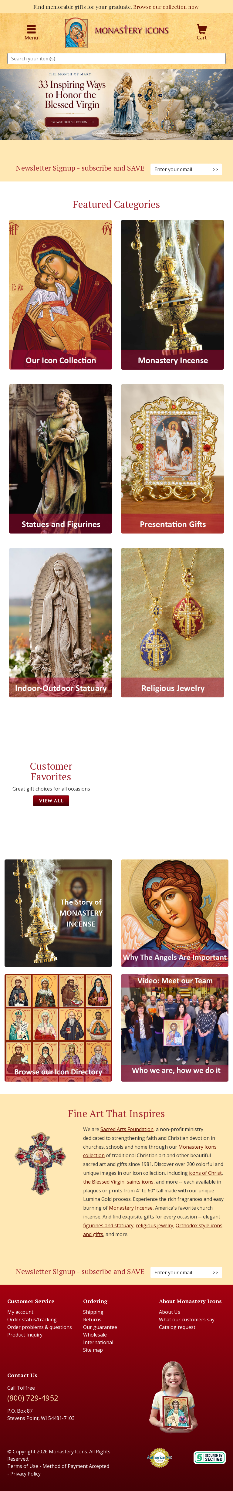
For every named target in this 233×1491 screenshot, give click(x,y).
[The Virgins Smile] (174, 913)
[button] (17, 104)
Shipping (93, 1312)
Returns (92, 1319)
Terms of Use (22, 1466)
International (98, 1342)
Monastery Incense (131, 1208)
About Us (169, 1312)
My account (20, 1312)
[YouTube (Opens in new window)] (131, 150)
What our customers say (186, 1319)
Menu (31, 33)
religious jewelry (154, 1225)
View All (51, 800)
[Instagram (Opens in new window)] (109, 150)
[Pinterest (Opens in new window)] (116, 150)
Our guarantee (100, 1327)
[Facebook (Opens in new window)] (101, 150)
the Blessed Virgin (103, 1181)
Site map (93, 1350)
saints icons (140, 1181)
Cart (202, 33)
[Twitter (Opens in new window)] (123, 150)
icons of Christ (205, 1173)
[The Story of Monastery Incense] (58, 913)
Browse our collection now (165, 6)
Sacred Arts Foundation (127, 1129)
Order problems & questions (39, 1327)
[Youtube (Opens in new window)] (131, 1253)
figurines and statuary (108, 1225)
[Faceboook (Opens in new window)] (101, 1253)
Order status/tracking (32, 1319)
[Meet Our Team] (174, 1028)
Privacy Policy (25, 1473)
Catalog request (177, 1327)
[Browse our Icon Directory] (58, 1028)
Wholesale (95, 1334)
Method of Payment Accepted (75, 1466)
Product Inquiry (24, 1334)
